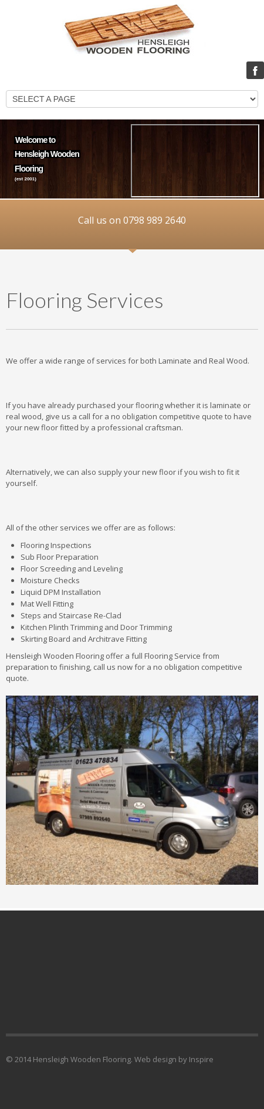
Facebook (255, 70)
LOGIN (218, 71)
